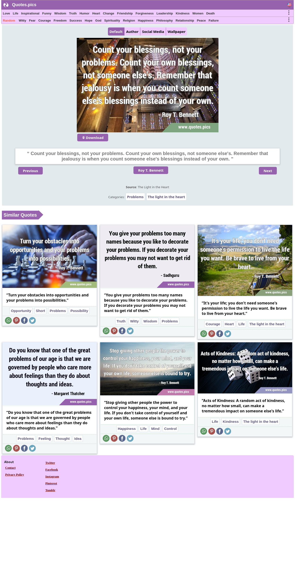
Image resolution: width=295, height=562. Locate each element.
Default (116, 31)
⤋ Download (93, 137)
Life (15, 13)
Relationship (185, 20)
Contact (10, 467)
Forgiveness (145, 13)
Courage (44, 20)
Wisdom (60, 13)
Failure (214, 20)
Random (9, 20)
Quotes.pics (24, 4)
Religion (129, 20)
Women (197, 13)
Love (6, 13)
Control (170, 429)
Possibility (79, 311)
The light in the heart (166, 196)
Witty (22, 20)
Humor (85, 13)
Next (268, 170)
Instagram (52, 476)
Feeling (44, 439)
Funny (46, 13)
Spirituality (112, 20)
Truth (73, 13)
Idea (77, 439)
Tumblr (50, 490)
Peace (201, 20)
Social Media (153, 31)
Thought (63, 439)
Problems (135, 196)
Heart (96, 13)
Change (108, 13)
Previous (30, 170)
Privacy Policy (14, 474)
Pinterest (51, 483)
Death (210, 13)
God (98, 20)
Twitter (50, 462)
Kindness (183, 13)
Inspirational (30, 13)
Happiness (146, 20)
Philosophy (164, 20)
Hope (89, 20)
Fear (32, 20)
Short (40, 311)
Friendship (125, 13)
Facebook (51, 469)
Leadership (165, 13)
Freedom (60, 20)
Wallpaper (177, 31)
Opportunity (21, 311)
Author (132, 31)
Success (75, 20)
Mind (155, 429)
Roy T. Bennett (151, 170)
